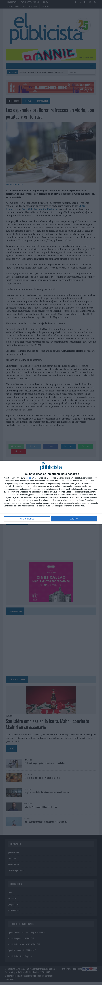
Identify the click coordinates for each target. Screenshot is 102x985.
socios (28, 478)
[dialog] (51, 492)
